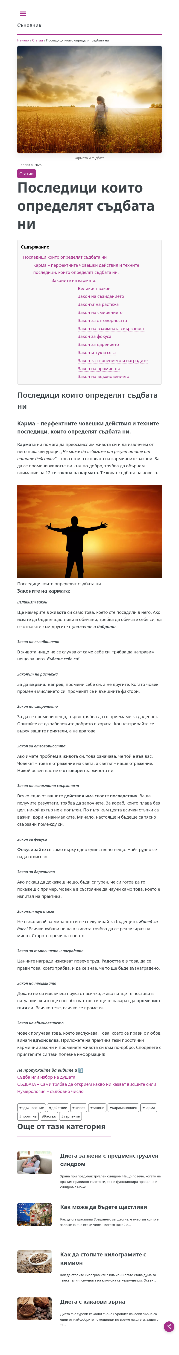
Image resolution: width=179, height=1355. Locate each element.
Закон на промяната (99, 368)
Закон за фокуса (95, 336)
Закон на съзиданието (101, 296)
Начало (23, 40)
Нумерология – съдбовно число (50, 1091)
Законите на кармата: (74, 280)
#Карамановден (123, 1107)
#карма (148, 1107)
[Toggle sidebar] (23, 14)
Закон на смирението (100, 312)
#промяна (28, 1116)
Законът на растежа (98, 304)
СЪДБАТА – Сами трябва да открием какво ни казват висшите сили (86, 1084)
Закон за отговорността (102, 320)
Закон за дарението (98, 344)
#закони (97, 1107)
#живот (78, 1107)
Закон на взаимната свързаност (111, 328)
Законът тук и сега (97, 352)
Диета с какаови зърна (92, 1301)
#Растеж (49, 1116)
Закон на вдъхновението (103, 376)
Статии (37, 40)
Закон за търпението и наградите (113, 360)
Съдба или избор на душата (46, 1077)
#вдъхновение (31, 1107)
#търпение (70, 1116)
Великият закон (94, 288)
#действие (58, 1107)
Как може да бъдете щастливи (103, 1207)
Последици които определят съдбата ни (65, 257)
